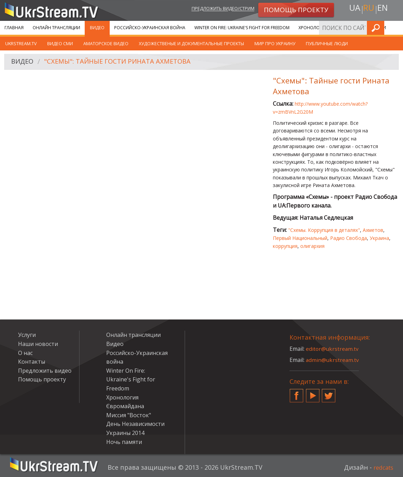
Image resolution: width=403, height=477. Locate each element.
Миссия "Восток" (128, 415)
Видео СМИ (60, 43)
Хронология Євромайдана (330, 28)
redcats (382, 467)
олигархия (312, 246)
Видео (97, 28)
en (384, 9)
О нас (25, 353)
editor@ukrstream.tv (333, 349)
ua (353, 9)
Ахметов (373, 230)
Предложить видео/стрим (215, 9)
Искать (395, 27)
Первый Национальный (300, 238)
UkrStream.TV (21, 43)
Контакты (31, 361)
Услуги (27, 335)
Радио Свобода (348, 238)
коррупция (285, 246)
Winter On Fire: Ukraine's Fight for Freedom (241, 28)
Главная (14, 28)
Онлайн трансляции (56, 28)
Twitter (329, 393)
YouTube (313, 393)
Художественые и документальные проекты (191, 43)
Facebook (296, 393)
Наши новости (38, 344)
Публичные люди (327, 43)
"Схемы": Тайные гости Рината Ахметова (124, 62)
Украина (379, 238)
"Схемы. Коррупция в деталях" (324, 230)
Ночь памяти (124, 442)
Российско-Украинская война (149, 28)
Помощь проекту (42, 379)
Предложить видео (45, 370)
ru (368, 9)
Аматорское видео (105, 43)
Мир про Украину (274, 43)
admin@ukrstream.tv (333, 360)
